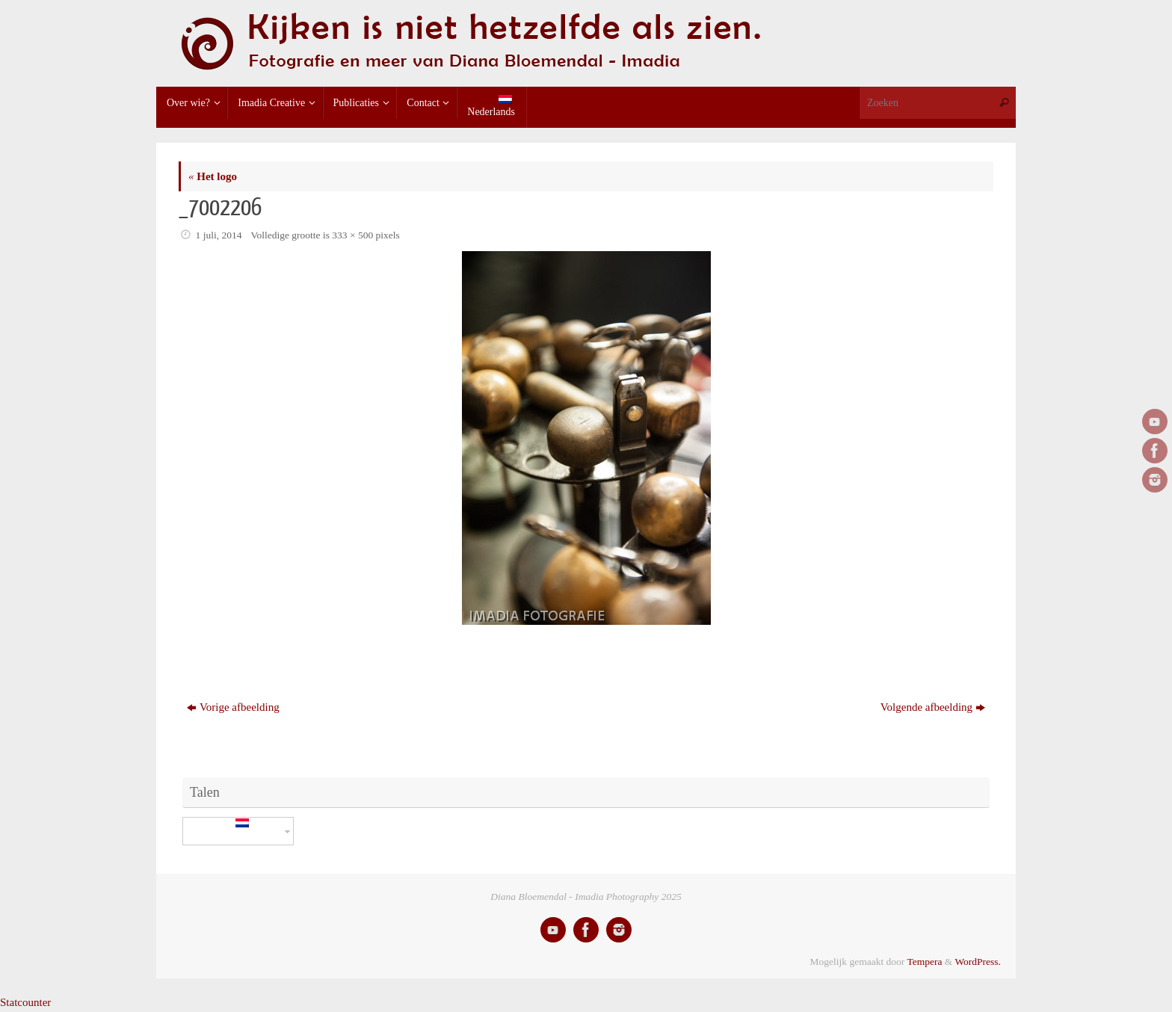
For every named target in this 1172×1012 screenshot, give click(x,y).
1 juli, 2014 (219, 235)
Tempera (924, 961)
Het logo (212, 176)
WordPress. (977, 961)
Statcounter (25, 1002)
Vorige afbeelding (233, 707)
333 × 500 (352, 235)
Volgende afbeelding (932, 707)
